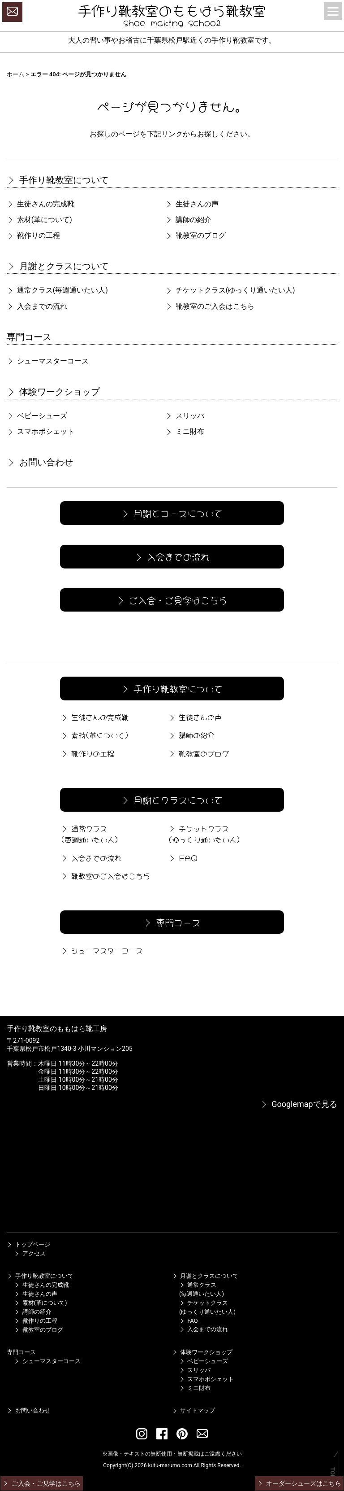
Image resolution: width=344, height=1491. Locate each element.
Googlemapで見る (298, 1104)
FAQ (182, 857)
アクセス (29, 1253)
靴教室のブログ (195, 235)
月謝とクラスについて (58, 266)
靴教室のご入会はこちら (209, 306)
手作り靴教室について (58, 180)
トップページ (28, 1244)
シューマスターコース (47, 361)
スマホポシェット (40, 431)
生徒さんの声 (191, 204)
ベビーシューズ (37, 415)
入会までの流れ (37, 306)
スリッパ (184, 415)
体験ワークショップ (53, 391)
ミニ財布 (184, 431)
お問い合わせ (40, 462)
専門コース (29, 337)
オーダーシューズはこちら (299, 1483)
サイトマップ (193, 1410)
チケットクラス (230, 290)
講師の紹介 (188, 219)
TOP (332, 1472)
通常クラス (57, 290)
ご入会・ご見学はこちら (171, 599)
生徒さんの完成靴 (40, 204)
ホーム (15, 74)
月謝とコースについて (171, 512)
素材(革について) (39, 219)
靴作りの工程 (33, 235)
